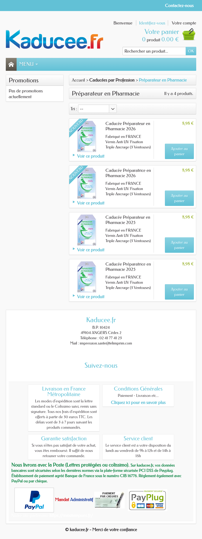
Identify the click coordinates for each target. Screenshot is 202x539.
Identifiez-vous (152, 23)
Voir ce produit (90, 156)
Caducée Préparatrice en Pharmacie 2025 (128, 266)
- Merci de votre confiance (113, 529)
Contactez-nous (179, 5)
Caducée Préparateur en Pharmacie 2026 (127, 126)
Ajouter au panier (179, 151)
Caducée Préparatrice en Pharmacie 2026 (128, 173)
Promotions (24, 80)
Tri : (73, 108)
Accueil (78, 80)
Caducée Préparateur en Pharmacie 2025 (127, 219)
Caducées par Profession (111, 80)
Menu (28, 64)
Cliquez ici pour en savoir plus (138, 402)
